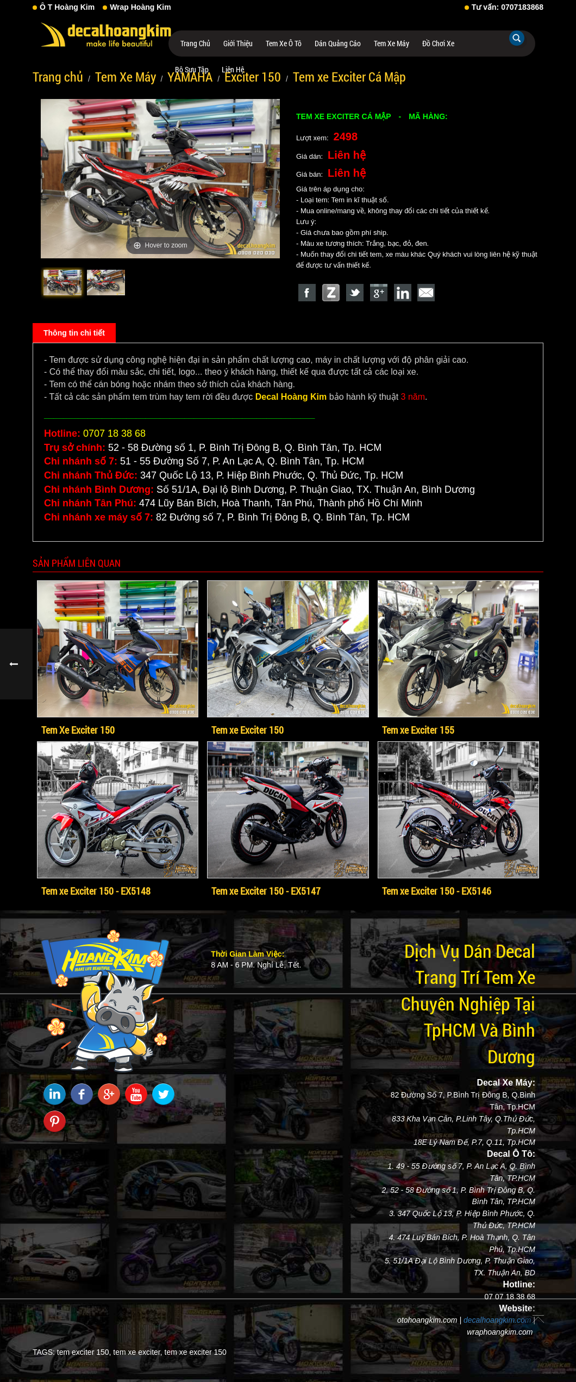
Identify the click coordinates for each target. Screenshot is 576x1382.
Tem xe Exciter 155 (418, 729)
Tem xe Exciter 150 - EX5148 (96, 890)
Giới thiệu (238, 43)
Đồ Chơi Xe (438, 43)
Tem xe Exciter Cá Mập (349, 76)
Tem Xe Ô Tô (284, 43)
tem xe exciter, (137, 1352)
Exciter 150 (252, 76)
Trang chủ (195, 43)
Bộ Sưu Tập (192, 69)
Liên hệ (233, 69)
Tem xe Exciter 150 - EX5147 (266, 890)
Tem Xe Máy (391, 43)
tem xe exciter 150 (196, 1352)
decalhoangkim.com (497, 1320)
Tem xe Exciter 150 (247, 729)
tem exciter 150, (84, 1352)
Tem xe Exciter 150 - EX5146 (436, 890)
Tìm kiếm (516, 38)
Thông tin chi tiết (74, 333)
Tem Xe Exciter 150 (78, 729)
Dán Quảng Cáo (338, 43)
